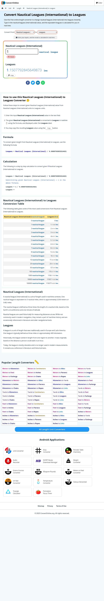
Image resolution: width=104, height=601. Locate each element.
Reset (11, 57)
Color (99, 3)
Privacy (50, 506)
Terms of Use (61, 506)
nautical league (48, 52)
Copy (11, 75)
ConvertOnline (10, 3)
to (11, 369)
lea (45, 70)
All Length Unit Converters (52, 429)
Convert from (9, 32)
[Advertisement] (79, 59)
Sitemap (41, 506)
